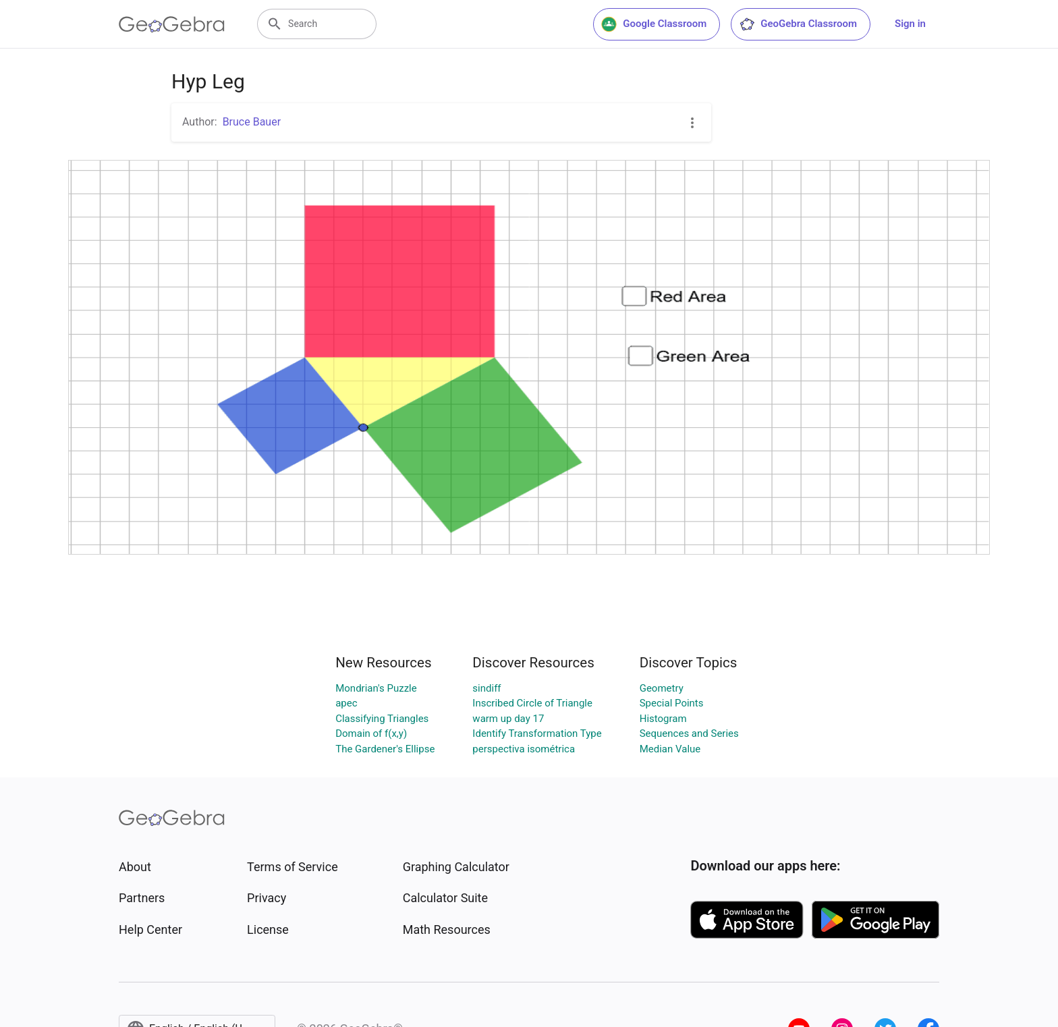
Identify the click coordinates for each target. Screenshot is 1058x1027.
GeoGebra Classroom (798, 24)
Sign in (910, 24)
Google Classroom (653, 24)
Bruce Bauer (252, 121)
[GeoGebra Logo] (172, 24)
